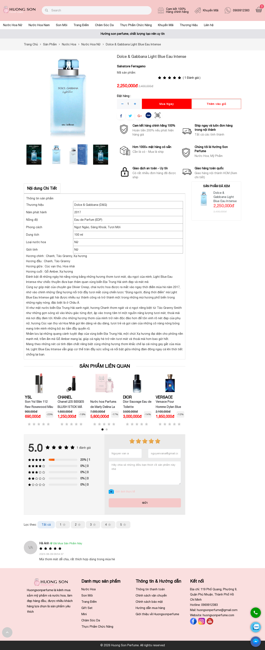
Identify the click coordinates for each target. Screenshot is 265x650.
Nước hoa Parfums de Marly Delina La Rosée (103, 407)
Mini (84, 614)
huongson (217, 610)
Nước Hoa (88, 589)
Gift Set (87, 608)
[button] (102, 429)
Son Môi (61, 25)
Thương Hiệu (189, 25)
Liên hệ (208, 25)
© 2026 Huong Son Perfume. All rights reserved (132, 645)
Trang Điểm (81, 25)
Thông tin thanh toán (150, 589)
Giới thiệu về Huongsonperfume (157, 614)
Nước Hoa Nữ (12, 25)
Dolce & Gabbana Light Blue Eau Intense (225, 197)
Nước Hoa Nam (39, 25)
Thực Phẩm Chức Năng (136, 25)
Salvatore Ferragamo (131, 66)
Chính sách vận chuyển (151, 595)
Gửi (145, 502)
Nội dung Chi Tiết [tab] (42, 188)
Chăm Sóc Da (104, 25)
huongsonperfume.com (218, 615)
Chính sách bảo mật (149, 601)
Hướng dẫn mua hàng (150, 608)
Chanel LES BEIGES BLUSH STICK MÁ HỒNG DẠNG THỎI (71, 407)
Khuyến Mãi (165, 25)
